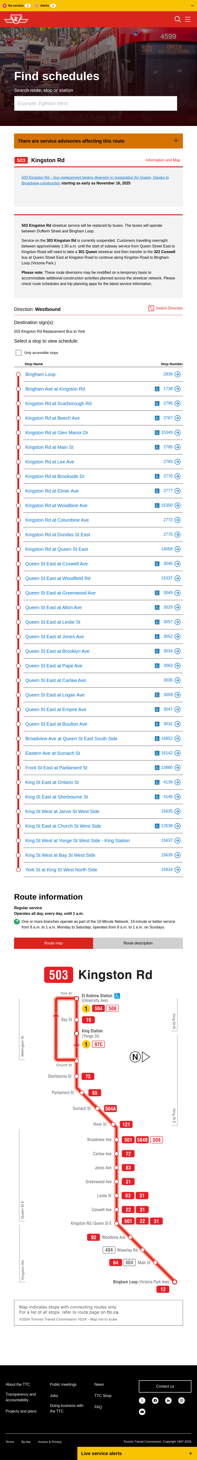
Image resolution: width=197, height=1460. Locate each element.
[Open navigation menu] (187, 19)
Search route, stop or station (43, 90)
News (99, 1384)
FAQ (98, 1407)
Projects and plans (21, 1411)
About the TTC (18, 1384)
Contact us (165, 1386)
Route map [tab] (53, 943)
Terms (10, 1442)
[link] (98, 141)
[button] (98, 5)
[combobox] (95, 103)
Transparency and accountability (21, 1397)
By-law (25, 1442)
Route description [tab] (138, 943)
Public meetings (63, 1384)
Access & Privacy (49, 1442)
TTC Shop (103, 1396)
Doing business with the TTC (66, 1408)
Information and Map (163, 160)
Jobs (54, 1396)
